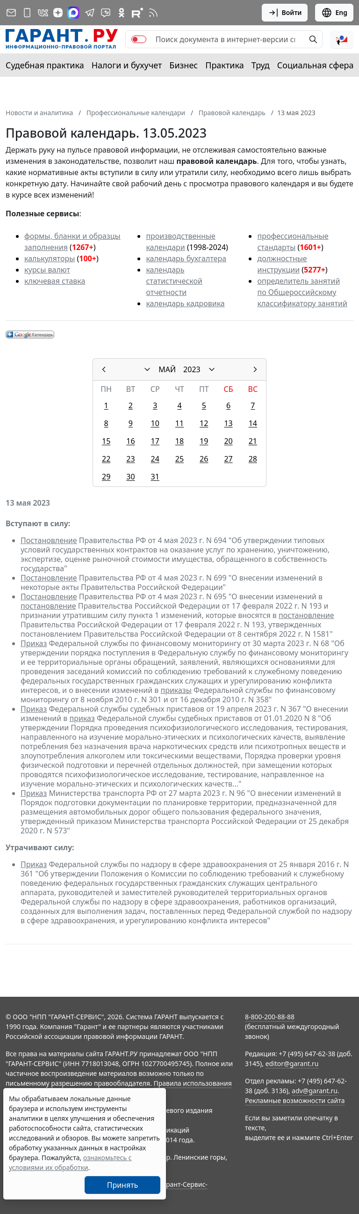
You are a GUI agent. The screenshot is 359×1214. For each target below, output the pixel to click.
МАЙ (167, 369)
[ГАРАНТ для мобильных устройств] (27, 12)
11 (179, 423)
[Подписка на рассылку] (11, 12)
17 (155, 441)
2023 (192, 369)
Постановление (49, 540)
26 (204, 459)
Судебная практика (45, 65)
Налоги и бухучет (127, 65)
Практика (224, 65)
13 (228, 423)
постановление (48, 606)
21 (253, 441)
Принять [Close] (122, 1185)
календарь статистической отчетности (174, 281)
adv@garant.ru (314, 1090)
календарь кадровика (185, 303)
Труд (260, 65)
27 (228, 459)
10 (155, 423)
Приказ (34, 643)
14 (253, 423)
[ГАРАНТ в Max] (73, 13)
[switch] (138, 39)
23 (130, 459)
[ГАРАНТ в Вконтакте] (43, 12)
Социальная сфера (315, 65)
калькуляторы (49, 258)
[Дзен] (58, 12)
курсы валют (47, 270)
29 (106, 476)
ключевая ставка (54, 281)
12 (204, 423)
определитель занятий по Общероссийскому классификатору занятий (302, 292)
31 (155, 476)
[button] (341, 39)
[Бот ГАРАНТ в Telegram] (105, 12)
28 (253, 459)
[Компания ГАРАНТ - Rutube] (137, 12)
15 (106, 441)
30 (130, 476)
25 (179, 459)
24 (155, 459)
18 (179, 441)
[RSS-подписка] (153, 12)
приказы (175, 690)
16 (130, 441)
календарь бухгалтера (186, 258)
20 (228, 441)
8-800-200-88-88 (269, 1016)
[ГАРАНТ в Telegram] (89, 12)
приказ (82, 718)
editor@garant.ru (292, 1063)
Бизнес (183, 65)
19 (204, 441)
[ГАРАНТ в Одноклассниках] (121, 12)
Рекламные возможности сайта (295, 1100)
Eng (334, 12)
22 (106, 459)
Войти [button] (285, 12)
